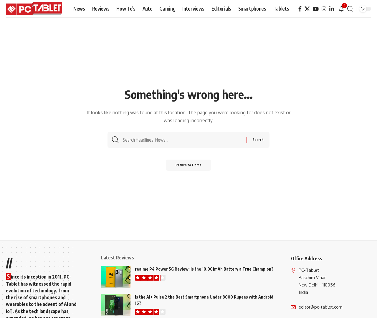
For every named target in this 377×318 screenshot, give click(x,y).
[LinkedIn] (331, 9)
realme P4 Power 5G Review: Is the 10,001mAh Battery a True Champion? (204, 268)
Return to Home (189, 167)
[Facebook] (300, 9)
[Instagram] (324, 9)
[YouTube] (315, 9)
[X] (307, 9)
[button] (350, 9)
